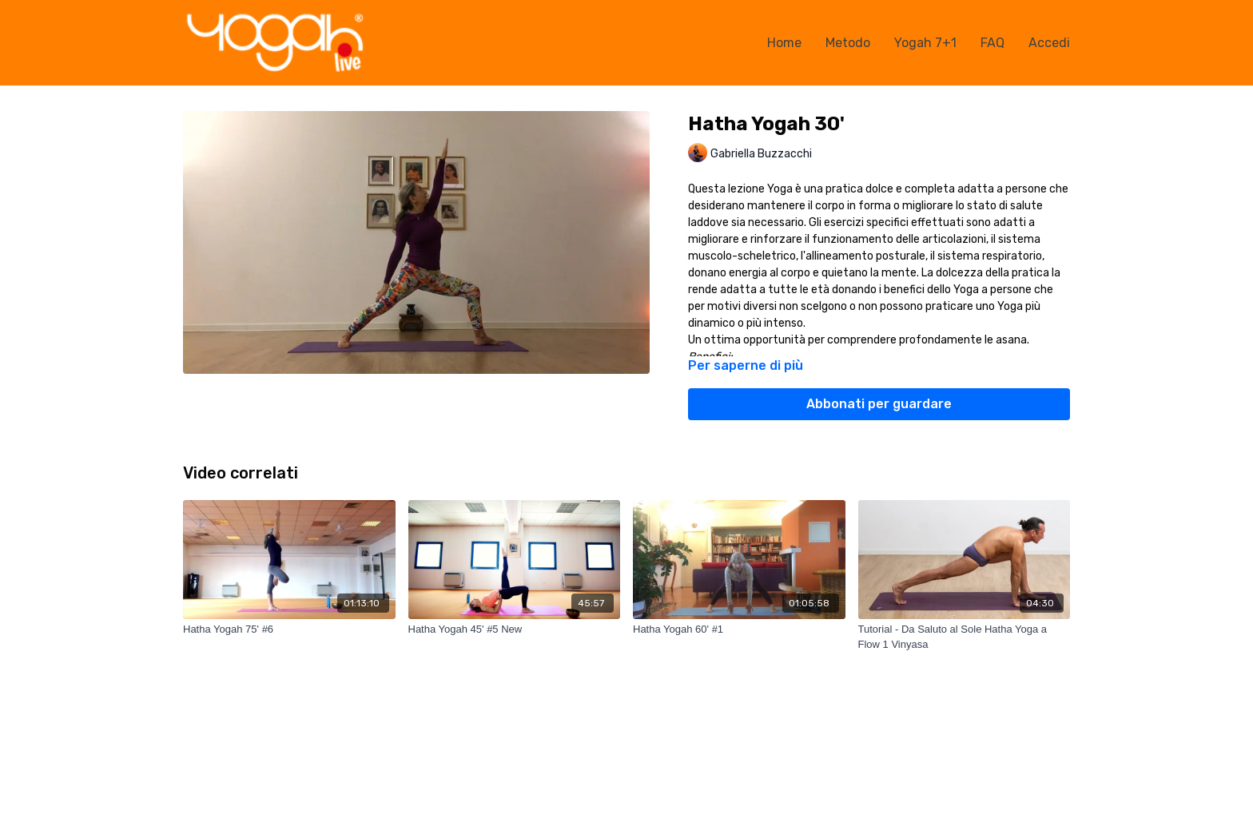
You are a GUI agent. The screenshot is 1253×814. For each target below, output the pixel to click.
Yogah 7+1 (925, 42)
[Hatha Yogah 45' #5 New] (514, 629)
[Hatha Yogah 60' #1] (739, 629)
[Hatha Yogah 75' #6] (289, 629)
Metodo (847, 42)
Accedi (1049, 42)
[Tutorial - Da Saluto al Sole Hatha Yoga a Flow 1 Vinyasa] (964, 637)
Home (784, 42)
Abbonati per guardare (879, 403)
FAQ (992, 42)
